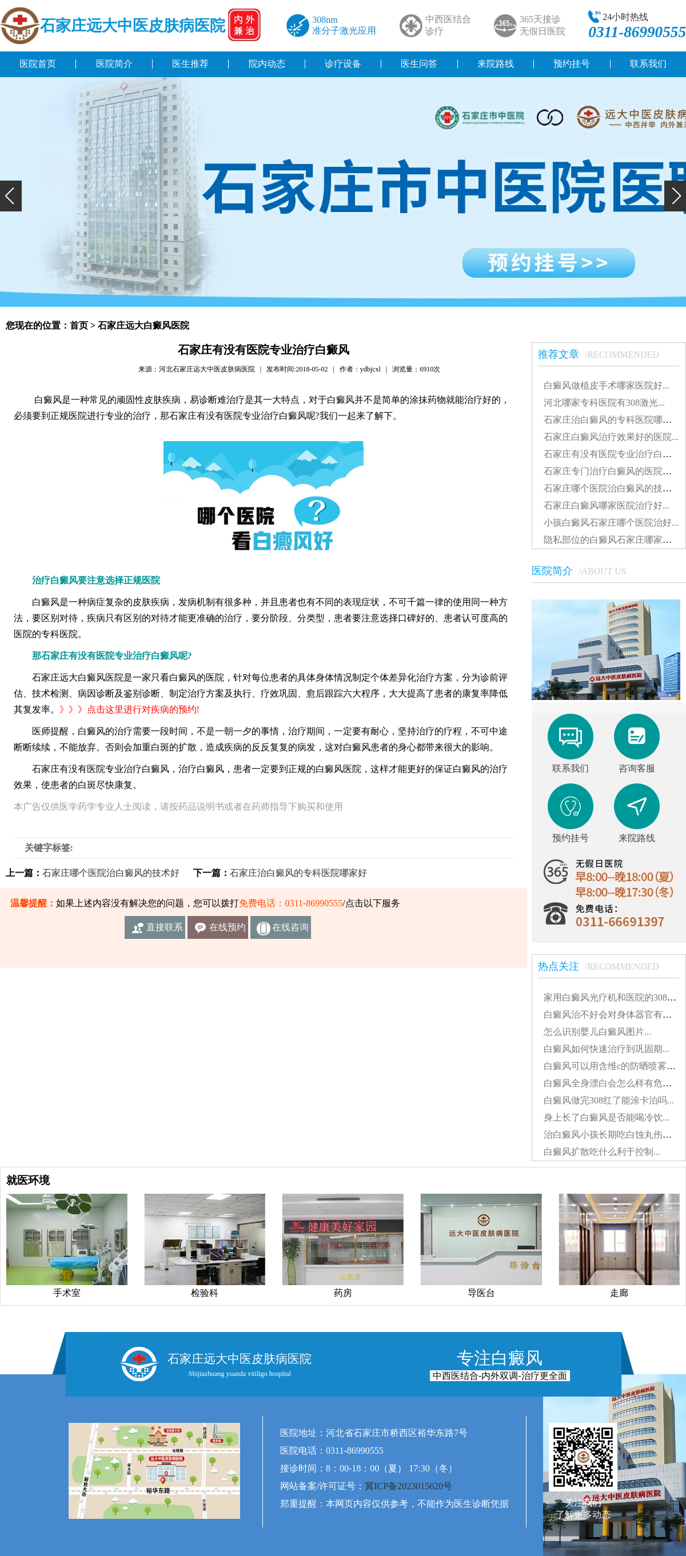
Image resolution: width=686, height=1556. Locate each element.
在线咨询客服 (290, 930)
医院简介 (114, 64)
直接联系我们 (164, 930)
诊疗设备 (343, 64)
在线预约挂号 (227, 930)
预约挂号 (571, 64)
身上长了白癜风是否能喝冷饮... (606, 1117)
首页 (79, 325)
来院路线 (495, 64)
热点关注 (604, 966)
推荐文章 (604, 354)
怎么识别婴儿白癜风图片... (597, 1032)
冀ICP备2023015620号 (408, 1486)
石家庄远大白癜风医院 (143, 325)
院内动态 (267, 64)
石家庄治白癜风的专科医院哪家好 (298, 873)
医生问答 (419, 64)
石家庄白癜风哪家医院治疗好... (606, 505)
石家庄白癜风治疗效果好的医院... (611, 437)
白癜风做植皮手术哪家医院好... (606, 385)
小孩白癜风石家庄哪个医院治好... (611, 522)
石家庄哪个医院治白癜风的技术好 (111, 873)
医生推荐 (190, 64)
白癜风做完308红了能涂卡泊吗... (609, 1100)
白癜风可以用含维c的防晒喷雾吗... (613, 1066)
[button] (11, 196)
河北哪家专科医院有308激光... (604, 402)
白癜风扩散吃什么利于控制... (602, 1152)
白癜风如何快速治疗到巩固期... (606, 1049)
